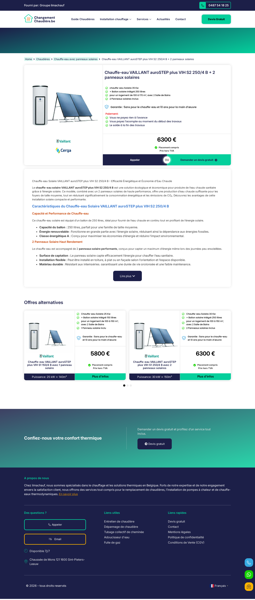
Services (142, 19)
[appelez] (202, 5)
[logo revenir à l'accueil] (39, 19)
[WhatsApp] (248, 573)
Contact (179, 19)
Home (28, 59)
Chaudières (43, 59)
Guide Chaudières (81, 19)
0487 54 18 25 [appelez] (219, 5)
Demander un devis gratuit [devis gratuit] (198, 160)
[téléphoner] (248, 561)
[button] (127, 276)
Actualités (161, 19)
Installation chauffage (114, 19)
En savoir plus (68, 494)
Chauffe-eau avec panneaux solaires (75, 59)
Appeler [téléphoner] (135, 160)
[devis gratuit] (248, 586)
